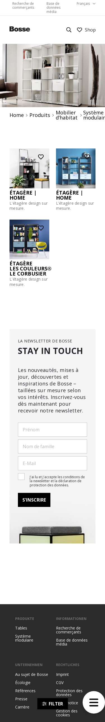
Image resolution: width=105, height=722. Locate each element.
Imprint (62, 674)
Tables (21, 628)
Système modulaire (24, 638)
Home (17, 115)
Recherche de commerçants (23, 5)
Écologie (23, 683)
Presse (21, 699)
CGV (60, 683)
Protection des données (69, 693)
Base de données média (53, 7)
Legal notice (67, 703)
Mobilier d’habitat (67, 115)
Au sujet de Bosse (31, 674)
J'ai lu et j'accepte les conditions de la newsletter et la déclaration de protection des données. (57, 481)
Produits (39, 115)
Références (25, 691)
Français (83, 3)
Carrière (22, 707)
